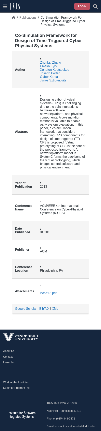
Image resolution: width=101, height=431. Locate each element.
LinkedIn (8, 362)
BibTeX (44, 308)
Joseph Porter (50, 73)
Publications (27, 17)
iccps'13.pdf (48, 293)
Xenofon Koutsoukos (54, 69)
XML (55, 308)
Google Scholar (26, 308)
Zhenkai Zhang (50, 62)
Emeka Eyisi (48, 66)
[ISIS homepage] (15, 6)
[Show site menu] (5, 6)
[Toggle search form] (95, 6)
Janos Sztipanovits (53, 80)
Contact (8, 356)
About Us (9, 351)
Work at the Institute (15, 382)
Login (82, 6)
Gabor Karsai (49, 76)
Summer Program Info (16, 387)
